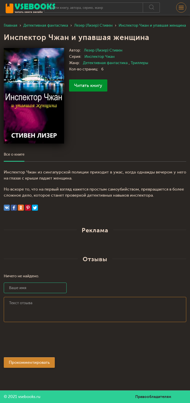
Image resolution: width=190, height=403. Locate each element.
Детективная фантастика (106, 63)
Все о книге (14, 154)
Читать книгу (88, 85)
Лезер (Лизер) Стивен (103, 50)
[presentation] (42, 341)
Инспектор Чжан (99, 57)
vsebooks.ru (29, 396)
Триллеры (139, 63)
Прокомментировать (29, 362)
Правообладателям (153, 396)
